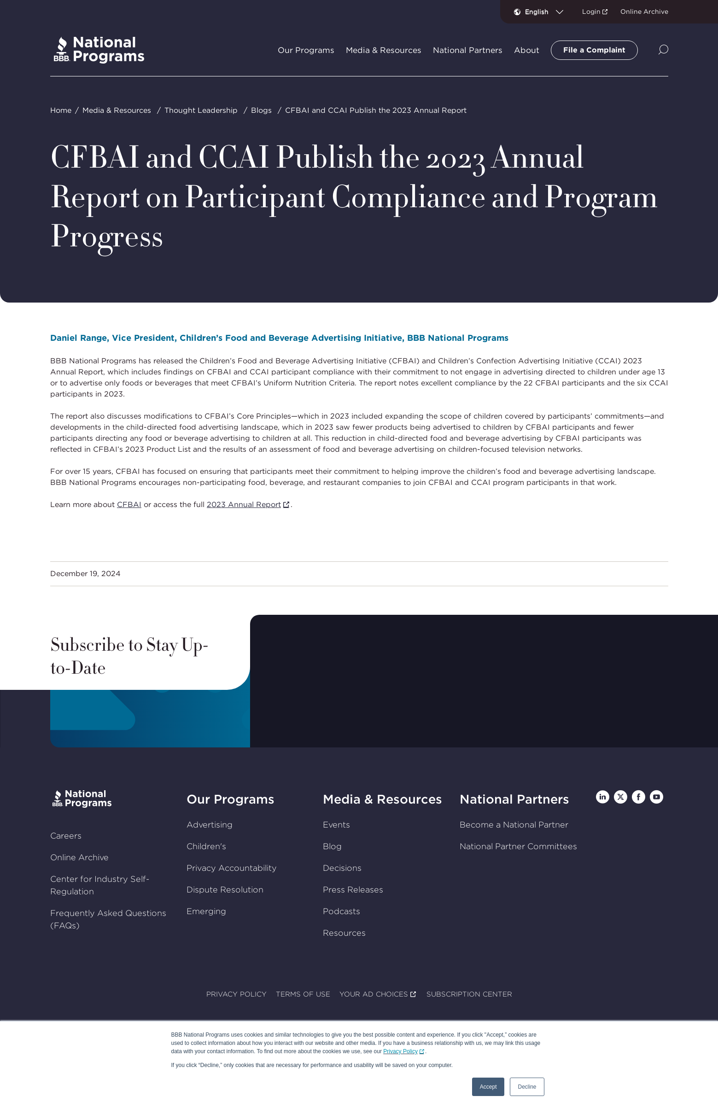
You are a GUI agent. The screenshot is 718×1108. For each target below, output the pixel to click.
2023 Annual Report (243, 504)
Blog (332, 846)
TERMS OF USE (303, 995)
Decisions (342, 868)
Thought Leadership (200, 110)
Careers (65, 835)
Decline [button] (527, 1087)
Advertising (210, 824)
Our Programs (230, 799)
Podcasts (341, 911)
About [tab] (526, 50)
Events (336, 824)
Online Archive (644, 11)
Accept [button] (488, 1087)
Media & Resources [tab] (383, 50)
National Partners (514, 799)
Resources (344, 933)
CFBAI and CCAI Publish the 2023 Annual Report (375, 110)
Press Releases (353, 889)
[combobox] (548, 11)
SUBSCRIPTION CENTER (469, 995)
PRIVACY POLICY (236, 995)
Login (591, 11)
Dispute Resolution (225, 889)
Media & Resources (116, 110)
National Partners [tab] (467, 50)
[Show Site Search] (663, 50)
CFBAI (129, 504)
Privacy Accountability (232, 868)
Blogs (261, 110)
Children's (206, 846)
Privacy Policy (400, 1051)
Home (60, 110)
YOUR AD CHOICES (373, 995)
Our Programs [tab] (306, 50)
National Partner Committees (518, 846)
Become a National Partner (513, 824)
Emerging (206, 911)
